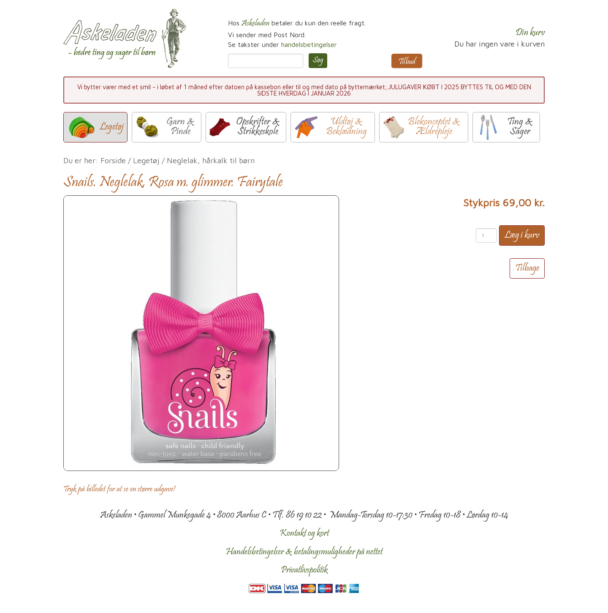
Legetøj (146, 160)
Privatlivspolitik (304, 570)
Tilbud (406, 62)
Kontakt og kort (304, 533)
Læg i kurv (522, 235)
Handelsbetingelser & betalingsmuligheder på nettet (304, 552)
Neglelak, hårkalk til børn (211, 160)
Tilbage (527, 268)
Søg (317, 60)
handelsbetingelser (309, 44)
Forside (113, 160)
